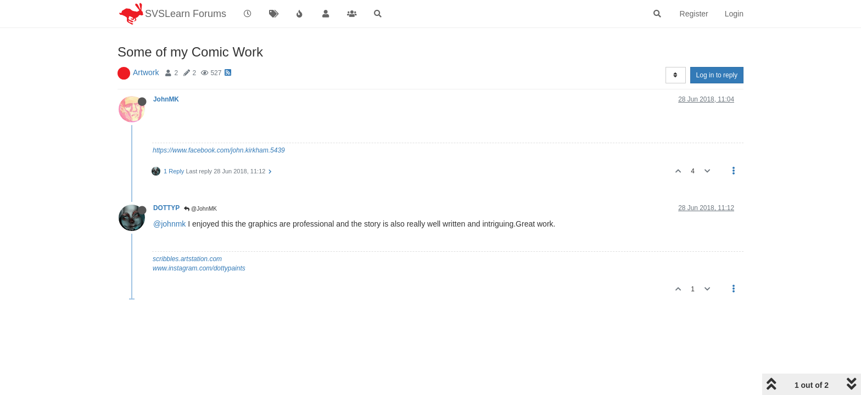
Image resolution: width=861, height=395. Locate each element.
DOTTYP (166, 208)
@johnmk (169, 223)
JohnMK (166, 99)
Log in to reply (716, 75)
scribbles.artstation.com (187, 259)
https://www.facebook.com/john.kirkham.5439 (219, 150)
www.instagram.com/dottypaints (199, 268)
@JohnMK (200, 209)
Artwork (146, 72)
